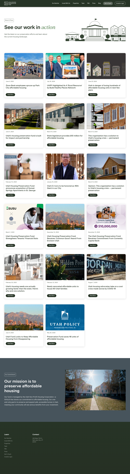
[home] (10, 3)
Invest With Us (66, 3)
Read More (10, 94)
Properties (76, 3)
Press (93, 3)
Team (83, 3)
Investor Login (120, 3)
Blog (99, 3)
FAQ (88, 3)
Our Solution (55, 3)
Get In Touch (108, 3)
